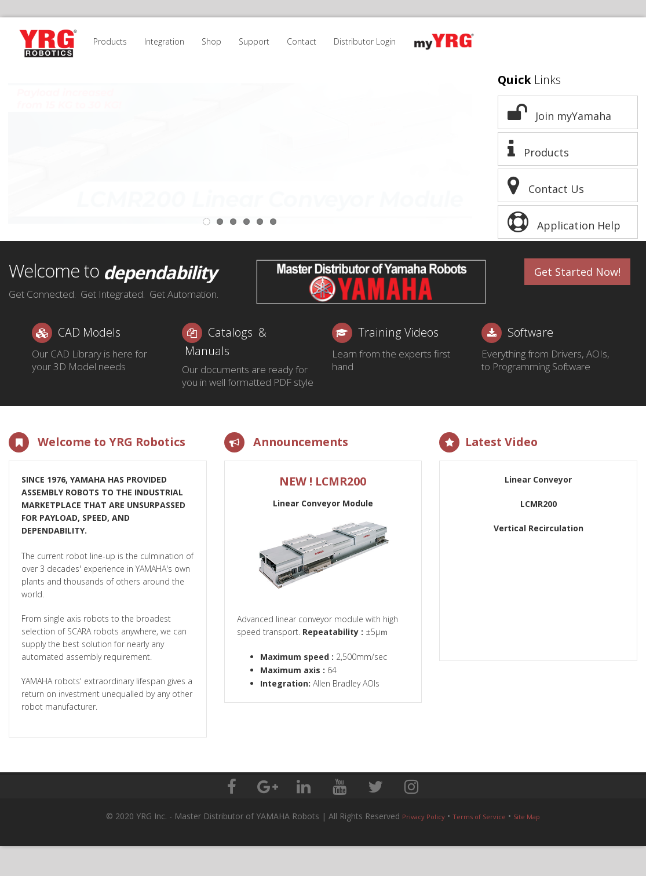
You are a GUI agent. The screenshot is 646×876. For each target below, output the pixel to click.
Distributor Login (365, 41)
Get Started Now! (577, 272)
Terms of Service (479, 816)
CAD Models (89, 332)
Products (110, 41)
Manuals (207, 351)
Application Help (564, 221)
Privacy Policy (423, 816)
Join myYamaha (559, 112)
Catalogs (230, 332)
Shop (211, 41)
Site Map (526, 816)
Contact (301, 41)
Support (254, 41)
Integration (164, 41)
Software (530, 332)
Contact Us (546, 185)
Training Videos (398, 332)
